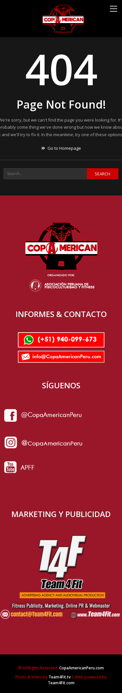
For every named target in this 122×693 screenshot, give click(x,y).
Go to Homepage (61, 148)
